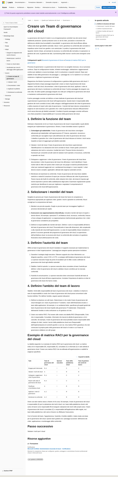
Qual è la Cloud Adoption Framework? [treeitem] (11, 28)
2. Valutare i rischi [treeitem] (12, 82)
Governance (66, 20)
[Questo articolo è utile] (96, 49)
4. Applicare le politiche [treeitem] (13, 89)
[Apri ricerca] (109, 2)
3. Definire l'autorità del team (104, 28)
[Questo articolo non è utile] (98, 49)
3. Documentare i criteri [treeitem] (13, 85)
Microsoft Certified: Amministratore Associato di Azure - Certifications (49, 449)
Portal (98, 7)
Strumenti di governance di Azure (53, 60)
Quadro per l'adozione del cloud (51, 20)
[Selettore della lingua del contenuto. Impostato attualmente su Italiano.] (6, 473)
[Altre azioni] (88, 20)
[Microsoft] (3, 2)
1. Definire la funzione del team (105, 24)
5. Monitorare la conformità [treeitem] (14, 92)
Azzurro (36, 20)
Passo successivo (101, 39)
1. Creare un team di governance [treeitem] (13, 77)
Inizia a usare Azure (109, 7)
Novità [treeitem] (5, 32)
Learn (29, 20)
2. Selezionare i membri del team (105, 26)
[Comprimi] (23, 19)
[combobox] (12, 22)
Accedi (114, 2)
